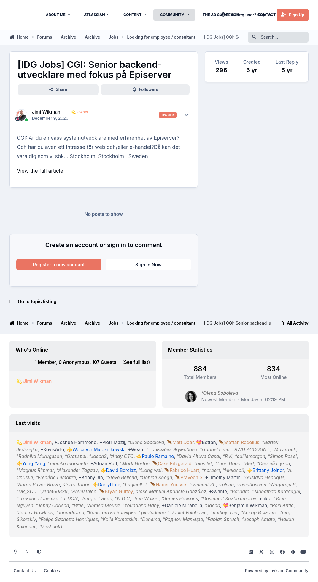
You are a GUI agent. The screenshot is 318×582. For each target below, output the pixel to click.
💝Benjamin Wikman (245, 505)
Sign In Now (148, 265)
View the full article (40, 171)
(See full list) (136, 362)
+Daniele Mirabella (182, 505)
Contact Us (25, 570)
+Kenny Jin (91, 477)
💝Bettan (206, 442)
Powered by (277, 570)
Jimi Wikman (46, 112)
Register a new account (59, 265)
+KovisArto (52, 449)
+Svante (218, 491)
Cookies (52, 570)
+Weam (136, 449)
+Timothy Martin (223, 477)
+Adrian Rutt (103, 463)
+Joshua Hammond (75, 442)
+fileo (265, 498)
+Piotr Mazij (112, 442)
